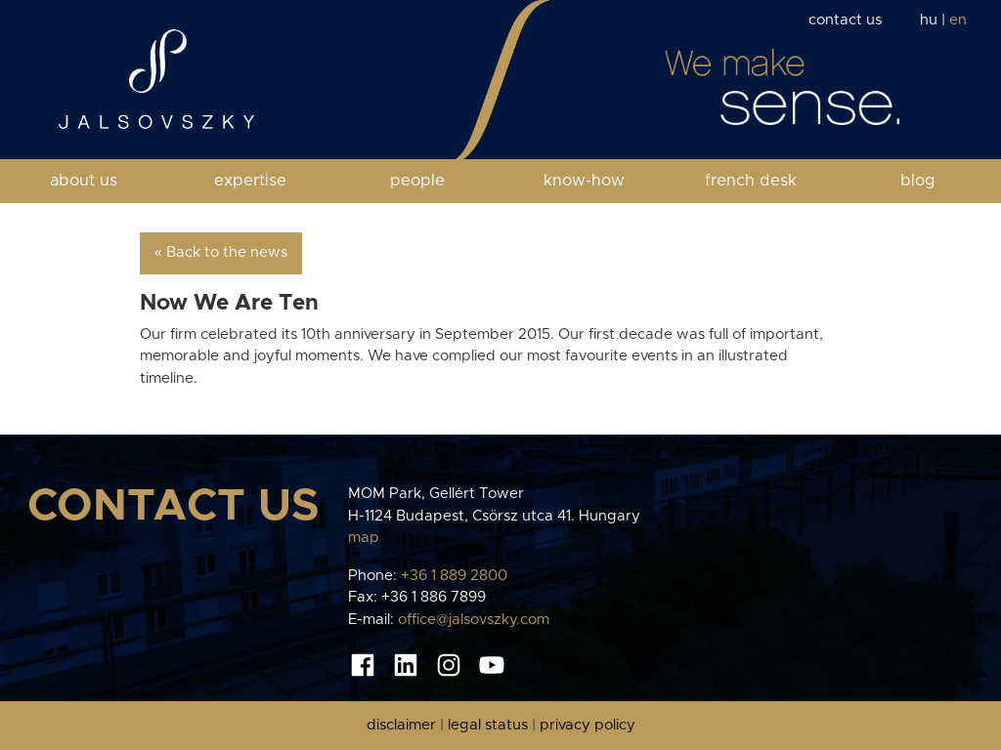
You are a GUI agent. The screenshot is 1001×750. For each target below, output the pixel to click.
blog (918, 180)
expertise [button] (250, 180)
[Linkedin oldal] (405, 664)
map (363, 537)
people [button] (417, 180)
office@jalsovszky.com (473, 619)
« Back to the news (220, 252)
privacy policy (587, 725)
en (958, 20)
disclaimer (401, 725)
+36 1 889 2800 (454, 575)
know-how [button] (584, 180)
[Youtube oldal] (491, 664)
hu (928, 20)
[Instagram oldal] (448, 664)
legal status (488, 725)
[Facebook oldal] (362, 664)
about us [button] (83, 180)
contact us (845, 20)
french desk (751, 180)
